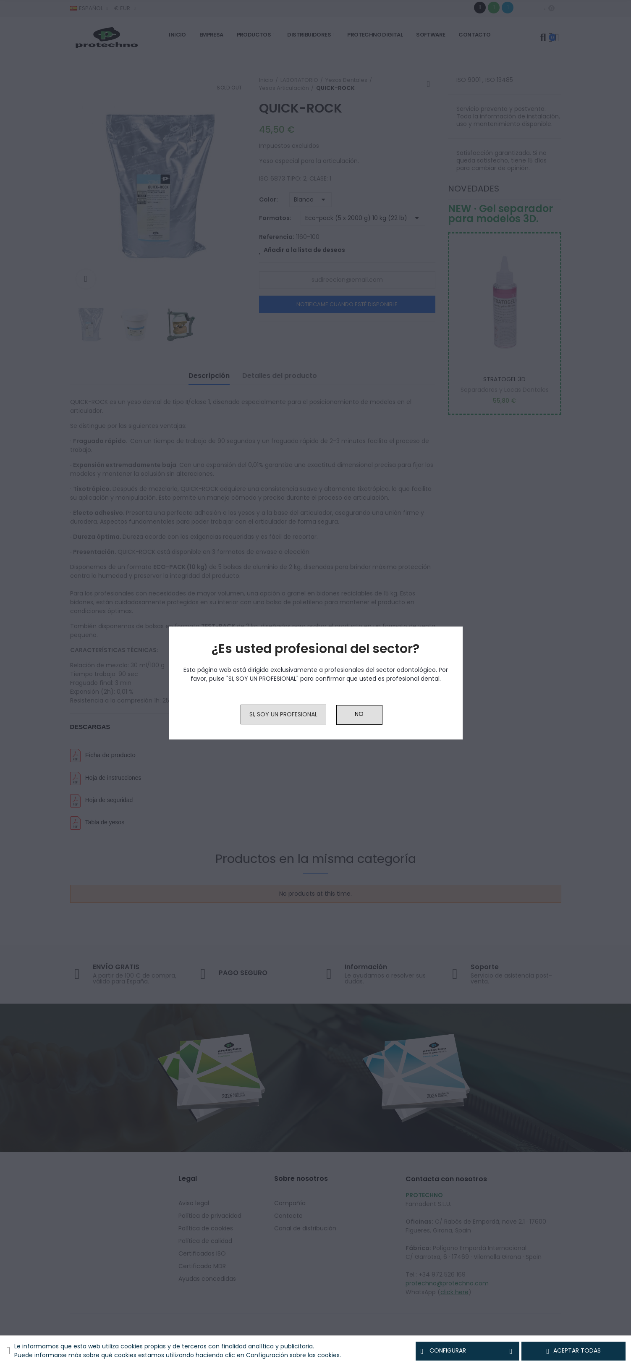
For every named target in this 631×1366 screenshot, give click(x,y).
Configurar (468, 1351)
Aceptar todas (573, 1351)
